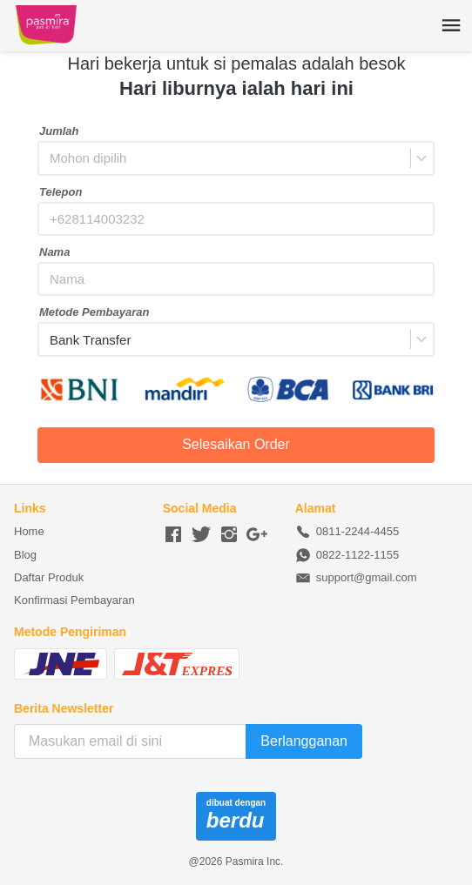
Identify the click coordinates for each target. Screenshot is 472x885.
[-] (173, 535)
